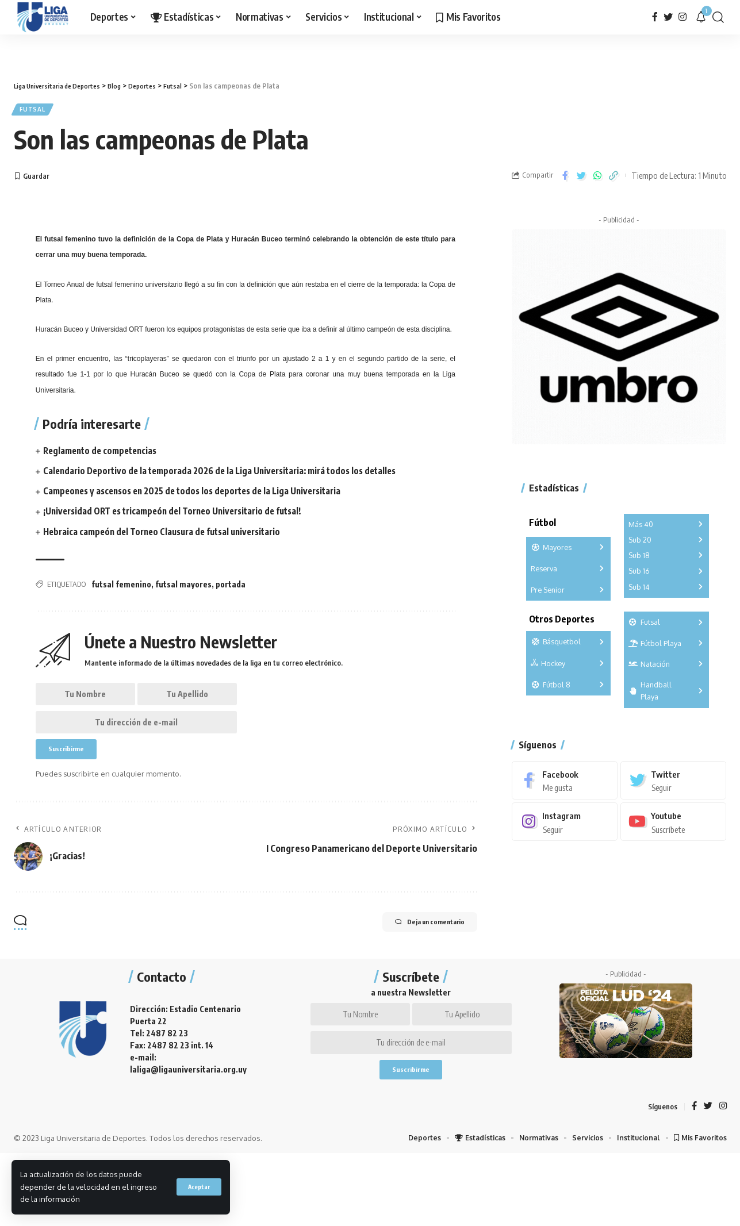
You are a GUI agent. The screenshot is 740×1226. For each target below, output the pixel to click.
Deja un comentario (416, 940)
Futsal (36, 111)
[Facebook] (655, 17)
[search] (718, 17)
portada (231, 588)
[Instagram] (682, 17)
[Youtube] (673, 818)
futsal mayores (183, 588)
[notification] (701, 17)
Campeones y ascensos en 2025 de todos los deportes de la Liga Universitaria (201, 495)
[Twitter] (668, 17)
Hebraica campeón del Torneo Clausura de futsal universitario (169, 535)
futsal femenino (121, 588)
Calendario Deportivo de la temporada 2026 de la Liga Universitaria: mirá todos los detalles (229, 475)
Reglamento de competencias (103, 454)
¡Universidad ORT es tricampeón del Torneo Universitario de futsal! (181, 515)
